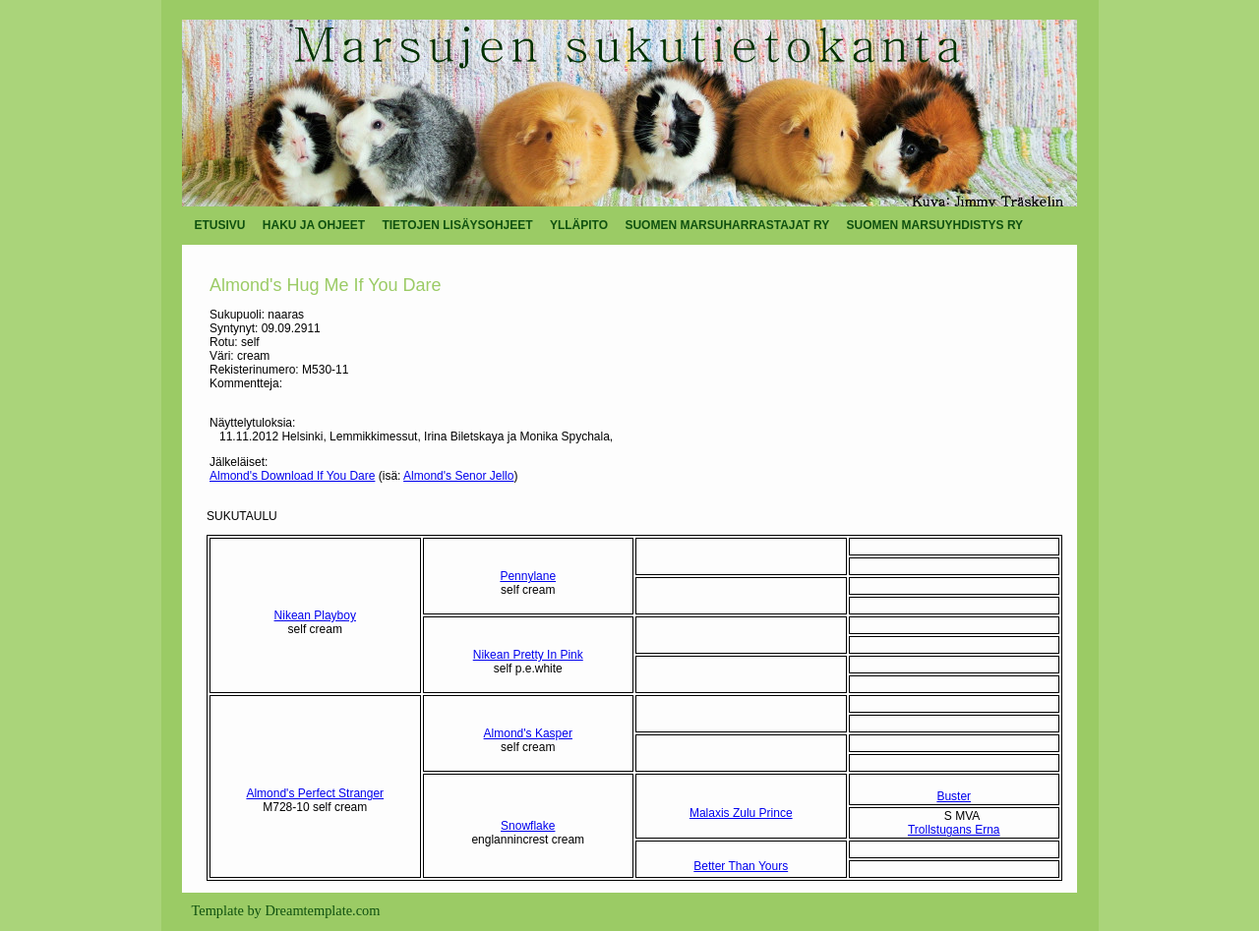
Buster (953, 796)
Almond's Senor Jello (458, 476)
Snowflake (528, 826)
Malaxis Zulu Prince (741, 813)
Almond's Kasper (528, 733)
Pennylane (528, 576)
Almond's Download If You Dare (292, 476)
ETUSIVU (220, 225)
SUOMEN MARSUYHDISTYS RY (935, 225)
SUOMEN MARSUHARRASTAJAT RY (727, 225)
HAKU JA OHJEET (314, 225)
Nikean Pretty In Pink (528, 655)
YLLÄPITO (579, 225)
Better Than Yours (740, 866)
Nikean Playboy (315, 615)
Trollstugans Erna (954, 830)
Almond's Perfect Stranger (315, 793)
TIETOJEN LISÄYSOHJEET (457, 225)
